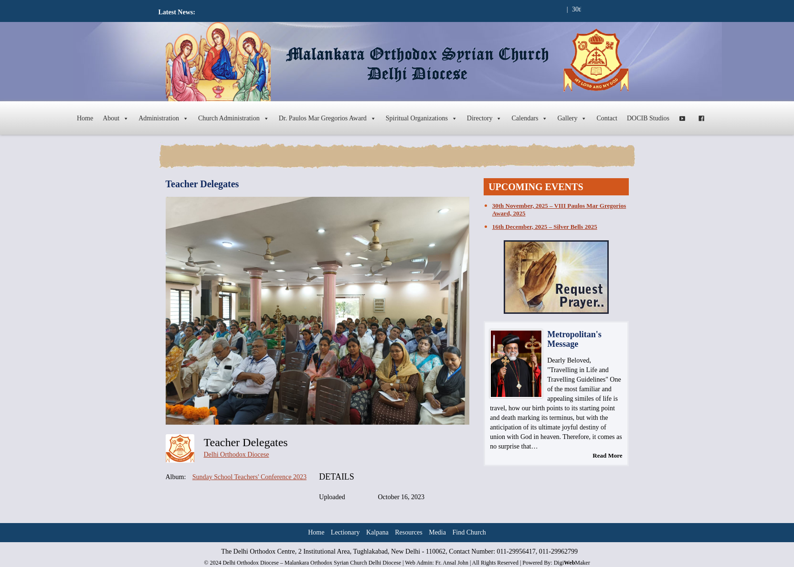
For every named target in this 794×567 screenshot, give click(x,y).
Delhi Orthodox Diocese (236, 454)
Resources (409, 532)
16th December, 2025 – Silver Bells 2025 (544, 226)
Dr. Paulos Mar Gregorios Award (327, 118)
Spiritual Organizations (421, 118)
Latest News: (177, 12)
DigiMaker (572, 562)
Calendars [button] (529, 118)
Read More (607, 455)
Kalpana (377, 532)
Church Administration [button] (233, 118)
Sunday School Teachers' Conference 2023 (249, 477)
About (116, 118)
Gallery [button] (572, 118)
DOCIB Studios (648, 118)
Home (85, 118)
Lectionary (345, 532)
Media (437, 532)
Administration (163, 118)
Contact (606, 118)
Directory (484, 118)
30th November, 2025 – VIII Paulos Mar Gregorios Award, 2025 (559, 209)
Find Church (469, 532)
